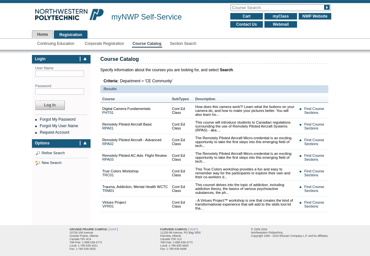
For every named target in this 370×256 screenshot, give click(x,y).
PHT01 (108, 113)
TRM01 (108, 191)
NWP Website (315, 16)
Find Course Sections (314, 111)
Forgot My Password (58, 119)
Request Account (54, 132)
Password (43, 86)
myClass (281, 16)
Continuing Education (55, 43)
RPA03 (108, 159)
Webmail (281, 24)
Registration (70, 35)
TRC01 (108, 175)
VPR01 (108, 206)
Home (42, 34)
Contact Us (246, 24)
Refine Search (53, 153)
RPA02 (108, 144)
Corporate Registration (104, 43)
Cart (246, 16)
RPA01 (108, 128)
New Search (52, 163)
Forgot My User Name (59, 126)
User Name (44, 68)
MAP (113, 229)
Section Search (183, 43)
